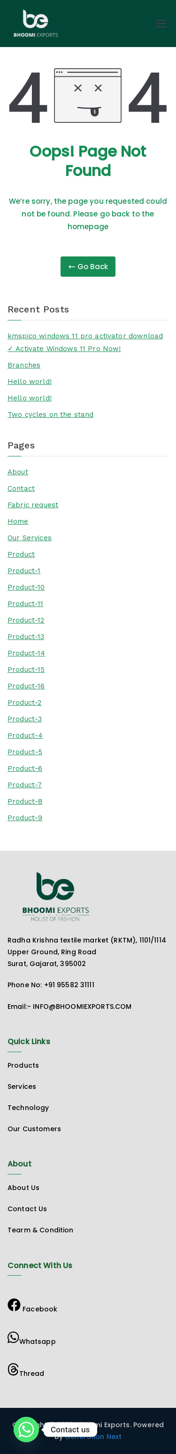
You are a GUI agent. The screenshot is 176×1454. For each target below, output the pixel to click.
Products (23, 1065)
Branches (24, 365)
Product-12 (26, 620)
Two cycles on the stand (50, 414)
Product (21, 554)
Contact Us (27, 1209)
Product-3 (25, 719)
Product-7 (25, 785)
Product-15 (26, 669)
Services (22, 1086)
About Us (23, 1187)
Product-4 (25, 735)
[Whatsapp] (26, 1429)
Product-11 (26, 603)
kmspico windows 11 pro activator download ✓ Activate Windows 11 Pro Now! (85, 342)
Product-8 (25, 801)
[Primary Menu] (160, 23)
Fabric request (33, 505)
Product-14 (27, 653)
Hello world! (30, 381)
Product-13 (26, 636)
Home (18, 521)
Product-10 (26, 587)
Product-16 (26, 686)
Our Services (30, 538)
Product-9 (25, 818)
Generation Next (92, 1436)
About (18, 472)
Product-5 (25, 752)
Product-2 (24, 702)
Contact (21, 488)
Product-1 (24, 571)
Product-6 (25, 768)
